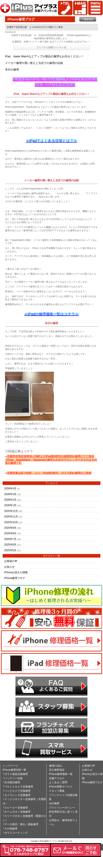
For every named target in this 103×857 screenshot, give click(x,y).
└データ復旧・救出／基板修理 (20, 824)
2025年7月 (10, 539)
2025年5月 (10, 550)
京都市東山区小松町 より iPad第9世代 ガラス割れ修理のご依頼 (49, 473)
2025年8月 (10, 533)
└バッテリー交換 (13, 778)
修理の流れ (55, 765)
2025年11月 (11, 516)
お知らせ (9, 566)
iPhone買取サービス (61, 786)
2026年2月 (10, 499)
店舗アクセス (57, 778)
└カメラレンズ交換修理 (16, 795)
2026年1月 (10, 505)
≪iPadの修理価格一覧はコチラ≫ (51, 314)
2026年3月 (10, 494)
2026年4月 (10, 488)
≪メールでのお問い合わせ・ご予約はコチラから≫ (55, 79)
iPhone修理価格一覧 (61, 774)
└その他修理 (10, 828)
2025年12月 (11, 511)
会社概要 (54, 803)
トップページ (10, 765)
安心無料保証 (57, 769)
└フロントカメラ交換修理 (18, 786)
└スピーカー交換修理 (15, 807)
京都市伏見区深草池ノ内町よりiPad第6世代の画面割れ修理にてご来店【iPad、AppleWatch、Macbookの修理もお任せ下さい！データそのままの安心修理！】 (51, 460)
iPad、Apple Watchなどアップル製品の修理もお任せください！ (44, 56)
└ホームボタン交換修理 (16, 811)
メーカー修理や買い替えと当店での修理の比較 (34, 63)
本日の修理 (12, 69)
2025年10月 (11, 522)
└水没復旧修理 (11, 782)
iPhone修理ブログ (14, 578)
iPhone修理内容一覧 (14, 769)
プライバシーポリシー (62, 807)
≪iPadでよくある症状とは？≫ (51, 141)
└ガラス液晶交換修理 (15, 774)
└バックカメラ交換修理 (16, 790)
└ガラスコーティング (15, 832)
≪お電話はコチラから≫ (55, 85)
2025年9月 (10, 527)
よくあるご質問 (58, 782)
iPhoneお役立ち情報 (16, 572)
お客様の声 (10, 561)
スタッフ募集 (57, 790)
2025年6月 (10, 544)
